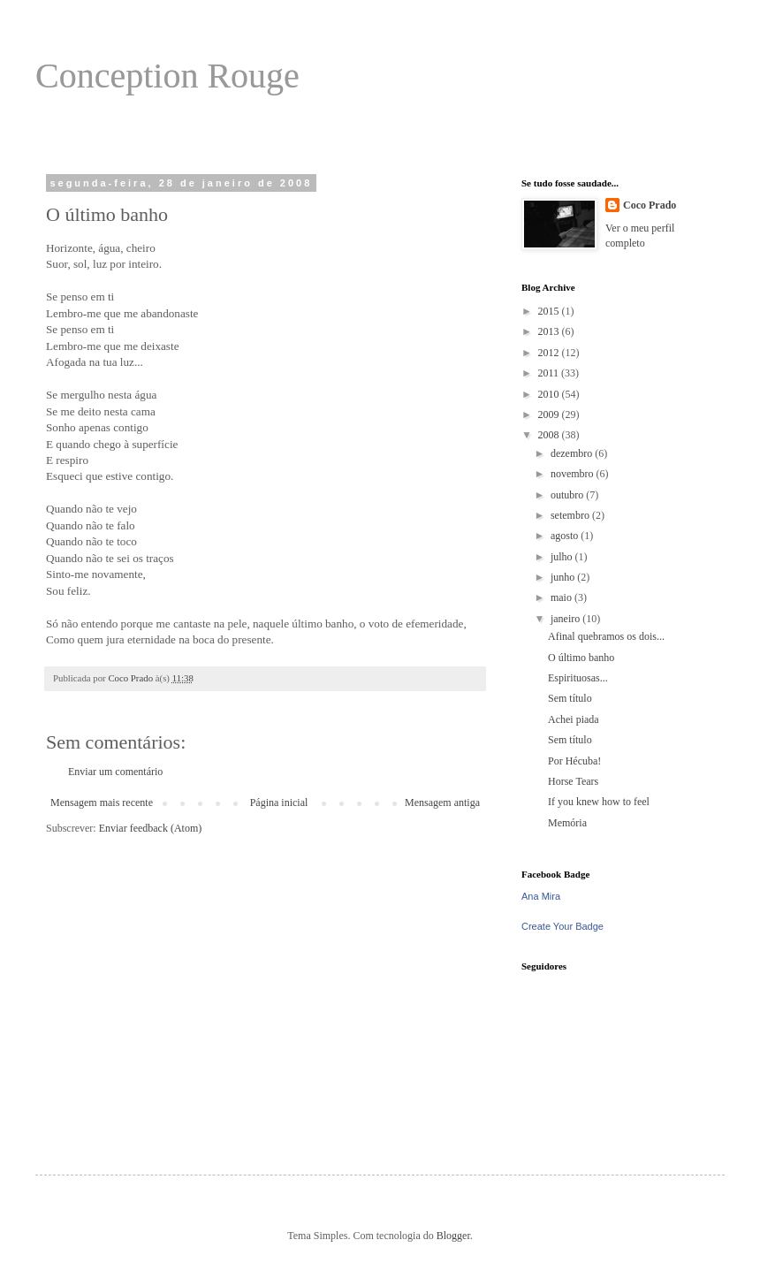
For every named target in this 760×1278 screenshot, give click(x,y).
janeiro (566, 618)
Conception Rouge (167, 75)
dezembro (573, 453)
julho (563, 557)
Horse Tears (573, 781)
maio (562, 597)
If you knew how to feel (599, 801)
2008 (550, 435)
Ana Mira (540, 896)
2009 (550, 414)
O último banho (581, 657)
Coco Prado (649, 205)
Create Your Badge (562, 926)
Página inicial (279, 802)
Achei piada (573, 719)
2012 (550, 352)
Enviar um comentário (115, 771)
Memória (567, 823)
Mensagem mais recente (101, 802)
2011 (550, 373)
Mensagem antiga (442, 802)
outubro (568, 495)
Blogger (453, 1235)
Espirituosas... (578, 678)
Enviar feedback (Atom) (150, 828)
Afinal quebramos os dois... (606, 636)
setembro (571, 515)
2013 (550, 331)
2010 (550, 394)
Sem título (570, 698)
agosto (566, 535)
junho (564, 577)
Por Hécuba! (574, 761)
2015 (550, 311)
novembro (574, 474)
